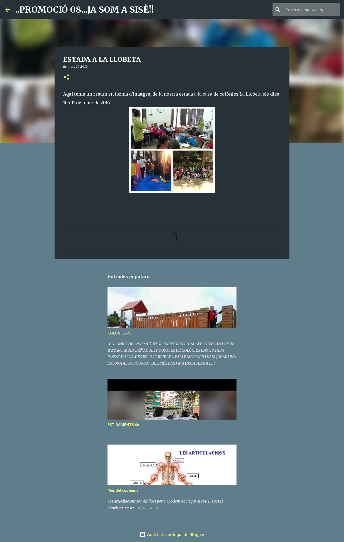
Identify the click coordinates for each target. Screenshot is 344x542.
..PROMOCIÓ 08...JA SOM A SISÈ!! (84, 9)
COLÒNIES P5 (119, 333)
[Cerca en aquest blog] (311, 9)
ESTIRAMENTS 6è (123, 425)
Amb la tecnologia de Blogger (172, 534)
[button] (66, 77)
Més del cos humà (123, 490)
